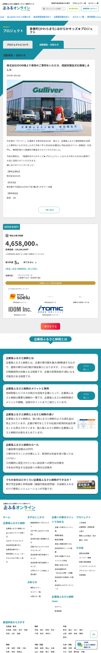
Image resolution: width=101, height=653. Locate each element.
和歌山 (19, 651)
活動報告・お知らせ (49, 44)
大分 (64, 651)
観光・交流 (83, 540)
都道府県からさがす (14, 622)
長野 (70, 633)
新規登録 (58, 611)
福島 (18, 633)
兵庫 (7, 651)
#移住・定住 (10, 268)
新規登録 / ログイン (90, 8)
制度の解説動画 (85, 562)
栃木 (41, 630)
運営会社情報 (84, 553)
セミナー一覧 (93, 3)
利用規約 (82, 575)
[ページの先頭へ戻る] (93, 634)
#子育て (34, 268)
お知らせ (32, 582)
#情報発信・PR (23, 268)
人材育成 (82, 522)
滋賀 (13, 648)
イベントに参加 (61, 560)
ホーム (6, 517)
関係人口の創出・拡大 (87, 535)
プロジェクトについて (18, 44)
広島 (52, 648)
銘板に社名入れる (61, 565)
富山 (70, 630)
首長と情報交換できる (63, 544)
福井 (81, 630)
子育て (81, 531)
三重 (7, 648)
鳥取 (36, 648)
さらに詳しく (86, 367)
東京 (41, 633)
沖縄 (82, 651)
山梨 (64, 633)
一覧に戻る (49, 209)
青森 (15, 630)
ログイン (58, 606)
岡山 (47, 648)
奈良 (13, 651)
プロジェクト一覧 (79, 3)
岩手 (20, 630)
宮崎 (70, 651)
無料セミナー (35, 587)
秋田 (7, 633)
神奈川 (48, 633)
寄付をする (50, 326)
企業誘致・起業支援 (86, 527)
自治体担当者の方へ (42, 16)
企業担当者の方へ (61, 16)
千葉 (36, 633)
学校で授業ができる (62, 556)
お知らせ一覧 (35, 596)
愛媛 (52, 651)
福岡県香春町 (11, 227)
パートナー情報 (85, 557)
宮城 (25, 630)
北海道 (8, 630)
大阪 (24, 648)
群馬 (47, 630)
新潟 (64, 630)
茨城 (36, 630)
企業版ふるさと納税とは (15, 528)
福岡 (64, 648)
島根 (41, 648)
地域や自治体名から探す (60, 3)
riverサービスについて (14, 541)
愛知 (64, 637)
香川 (47, 651)
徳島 (41, 651)
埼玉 (52, 630)
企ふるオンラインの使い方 (18, 16)
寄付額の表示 (73, 8)
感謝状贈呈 (59, 535)
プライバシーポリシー (87, 570)
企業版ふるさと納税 (14, 523)
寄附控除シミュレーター (15, 554)
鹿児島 (76, 651)
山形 (13, 633)
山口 (36, 651)
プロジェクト (83, 517)
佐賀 (70, 648)
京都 (18, 648)
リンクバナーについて (87, 566)
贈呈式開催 (59, 539)
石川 (75, 630)
